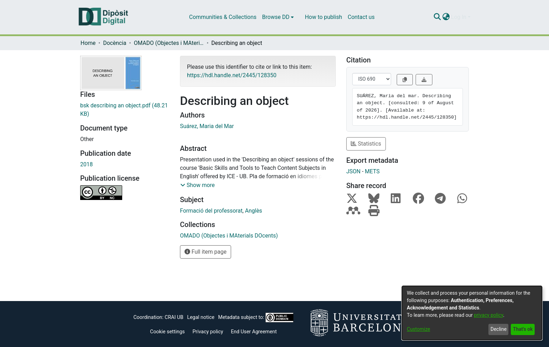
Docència (114, 43)
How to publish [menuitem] (323, 17)
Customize (418, 329)
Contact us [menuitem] (361, 17)
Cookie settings (167, 332)
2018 (86, 164)
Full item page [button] (206, 251)
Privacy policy (208, 332)
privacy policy (488, 315)
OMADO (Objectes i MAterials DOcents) (169, 43)
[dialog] (472, 313)
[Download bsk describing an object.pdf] (124, 109)
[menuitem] (278, 17)
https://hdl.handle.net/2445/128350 (231, 75)
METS (372, 171)
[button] (197, 185)
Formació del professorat (211, 210)
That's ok (523, 329)
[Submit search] (437, 17)
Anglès (253, 210)
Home (88, 43)
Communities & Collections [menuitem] (222, 17)
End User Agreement (254, 332)
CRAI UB (174, 317)
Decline (499, 329)
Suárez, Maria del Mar (207, 126)
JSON (353, 171)
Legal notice (200, 317)
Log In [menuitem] (458, 17)
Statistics (366, 143)
